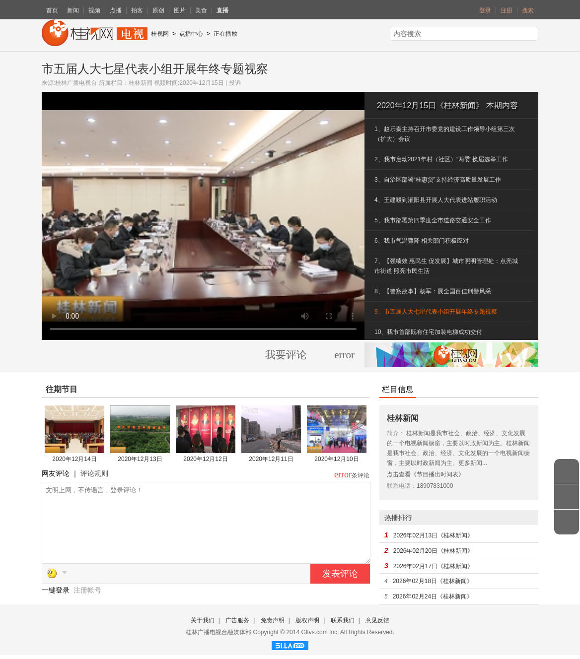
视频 (94, 10)
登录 (485, 10)
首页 (52, 10)
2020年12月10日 (336, 459)
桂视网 (160, 33)
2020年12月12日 (205, 459)
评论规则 (94, 473)
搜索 (528, 10)
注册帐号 (87, 605)
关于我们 (203, 624)
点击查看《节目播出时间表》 (425, 474)
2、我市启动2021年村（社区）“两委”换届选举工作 (441, 159)
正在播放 (225, 33)
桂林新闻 (140, 82)
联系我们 (343, 624)
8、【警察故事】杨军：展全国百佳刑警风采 (432, 291)
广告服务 (237, 624)
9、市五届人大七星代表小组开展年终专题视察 (435, 311)
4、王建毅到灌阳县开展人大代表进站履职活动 (435, 200)
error (344, 355)
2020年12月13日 (140, 459)
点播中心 (191, 33)
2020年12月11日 (271, 459)
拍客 (137, 10)
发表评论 (340, 588)
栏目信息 (398, 389)
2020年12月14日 (74, 459)
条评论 (360, 475)
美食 (201, 10)
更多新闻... (472, 463)
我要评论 (286, 355)
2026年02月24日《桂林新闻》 (433, 596)
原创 (158, 10)
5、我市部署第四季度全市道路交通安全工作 (432, 220)
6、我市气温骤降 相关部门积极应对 (421, 240)
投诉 (235, 82)
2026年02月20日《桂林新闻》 (433, 550)
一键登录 (57, 605)
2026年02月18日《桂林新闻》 (433, 581)
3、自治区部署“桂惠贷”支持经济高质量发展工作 (437, 179)
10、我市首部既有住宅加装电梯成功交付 (428, 332)
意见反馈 (377, 624)
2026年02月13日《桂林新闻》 (433, 535)
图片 (180, 10)
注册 (506, 10)
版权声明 (307, 624)
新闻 (73, 10)
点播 (116, 10)
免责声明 (273, 624)
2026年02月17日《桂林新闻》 (433, 566)
